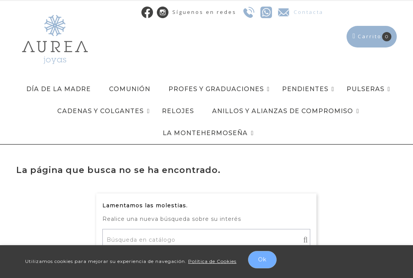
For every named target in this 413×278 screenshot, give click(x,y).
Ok (262, 259)
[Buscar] (206, 240)
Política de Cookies (212, 261)
